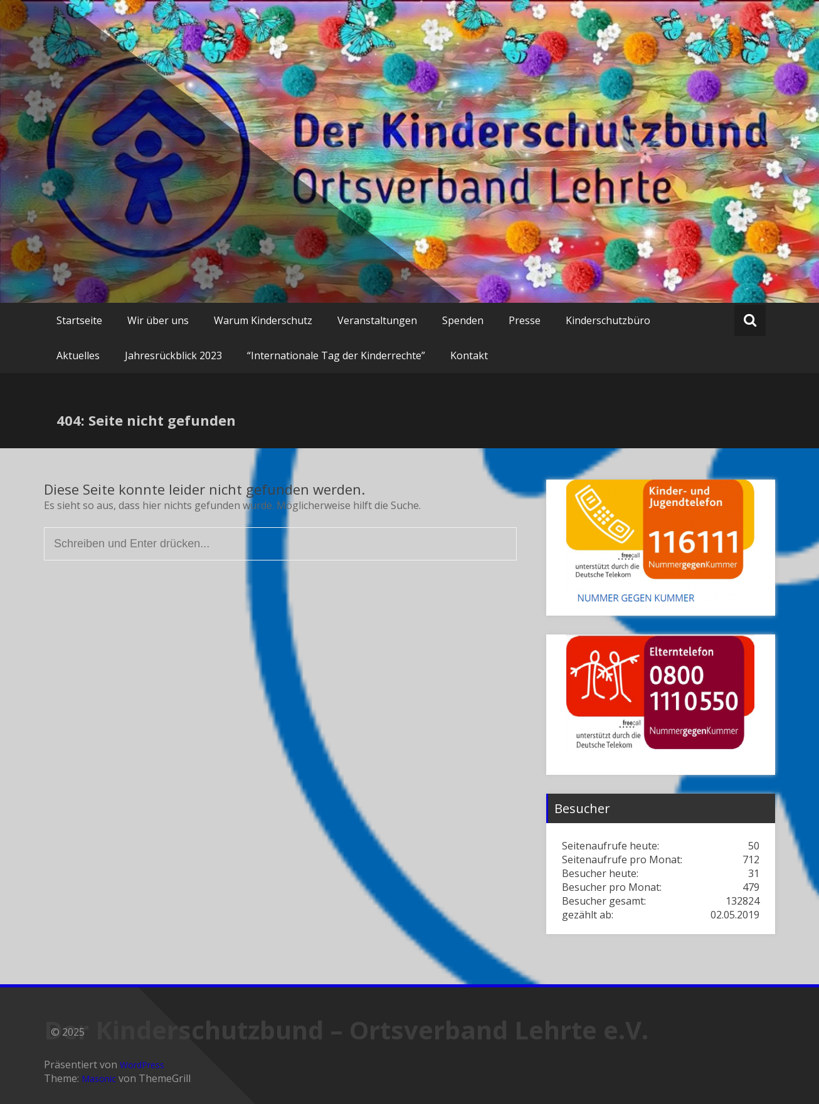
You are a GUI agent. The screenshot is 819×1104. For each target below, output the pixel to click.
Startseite (79, 320)
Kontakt (469, 355)
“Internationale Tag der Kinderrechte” (336, 355)
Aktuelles (78, 355)
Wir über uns (158, 320)
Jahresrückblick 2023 (173, 355)
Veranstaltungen (377, 320)
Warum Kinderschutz (263, 320)
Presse (525, 320)
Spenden (462, 320)
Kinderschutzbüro (608, 320)
